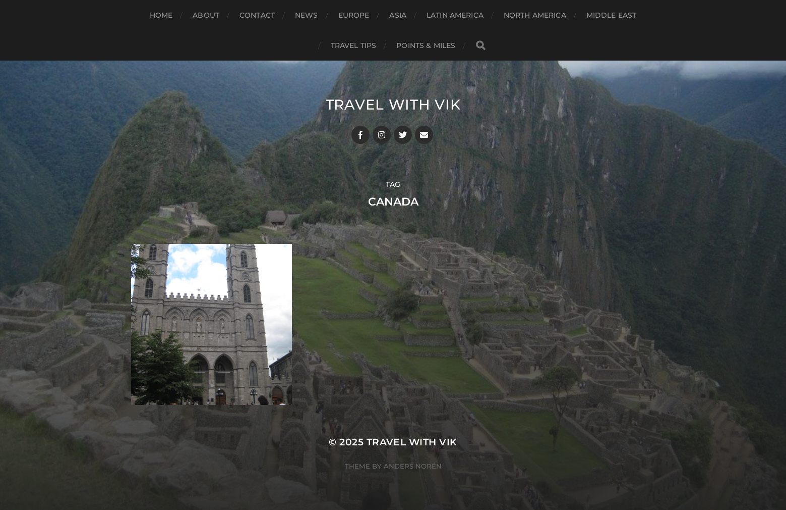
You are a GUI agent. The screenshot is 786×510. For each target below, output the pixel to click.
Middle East (611, 15)
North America (535, 15)
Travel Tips (354, 45)
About (206, 15)
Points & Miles (425, 45)
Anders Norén (413, 466)
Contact (257, 15)
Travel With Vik (393, 104)
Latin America (455, 15)
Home (161, 15)
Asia (397, 15)
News (306, 15)
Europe (354, 15)
